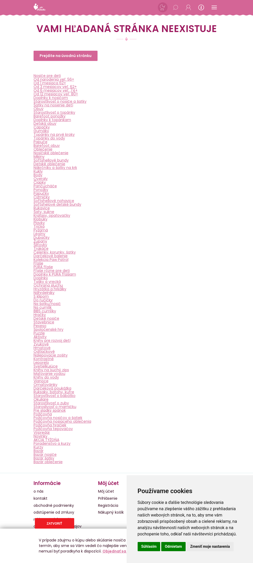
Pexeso (40, 325)
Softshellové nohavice (54, 200)
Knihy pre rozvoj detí (52, 340)
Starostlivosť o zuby (51, 403)
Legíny (39, 233)
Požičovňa (43, 414)
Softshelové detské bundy (57, 204)
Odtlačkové (44, 351)
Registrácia (108, 505)
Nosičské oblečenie (51, 153)
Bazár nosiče (45, 454)
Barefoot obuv (47, 145)
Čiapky (40, 182)
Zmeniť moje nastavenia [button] (210, 546)
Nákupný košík (111, 512)
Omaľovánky (45, 384)
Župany (40, 241)
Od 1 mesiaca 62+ (50, 83)
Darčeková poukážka (52, 388)
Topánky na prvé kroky (54, 134)
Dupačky (42, 237)
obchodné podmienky (54, 505)
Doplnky (41, 278)
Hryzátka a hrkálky (50, 289)
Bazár (39, 450)
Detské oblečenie (49, 164)
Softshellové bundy (51, 160)
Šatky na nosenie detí (53, 105)
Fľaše (38, 263)
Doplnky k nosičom (51, 97)
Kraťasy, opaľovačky (52, 215)
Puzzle (39, 333)
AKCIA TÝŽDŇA (46, 439)
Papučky (41, 193)
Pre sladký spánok (50, 410)
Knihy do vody (46, 377)
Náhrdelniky (44, 292)
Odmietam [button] (173, 546)
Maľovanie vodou (49, 373)
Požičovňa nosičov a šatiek (58, 417)
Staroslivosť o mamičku (55, 406)
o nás (39, 491)
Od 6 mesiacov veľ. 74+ (56, 90)
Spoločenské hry (48, 329)
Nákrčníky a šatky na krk (55, 167)
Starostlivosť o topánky (54, 112)
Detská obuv (45, 123)
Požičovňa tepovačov (53, 428)
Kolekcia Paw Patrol (51, 259)
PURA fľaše (43, 267)
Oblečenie (43, 149)
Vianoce (41, 381)
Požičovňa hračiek (50, 425)
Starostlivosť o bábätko (55, 395)
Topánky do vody (49, 138)
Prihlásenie (107, 498)
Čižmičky (42, 197)
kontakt (40, 498)
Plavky (39, 222)
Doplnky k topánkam (52, 119)
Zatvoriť (54, 523)
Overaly (41, 178)
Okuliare (41, 399)
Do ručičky (43, 300)
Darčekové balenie (51, 256)
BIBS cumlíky (45, 311)
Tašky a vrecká (47, 281)
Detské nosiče (46, 318)
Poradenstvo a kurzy (52, 443)
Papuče (40, 141)
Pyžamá (41, 230)
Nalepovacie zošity (51, 355)
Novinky (40, 436)
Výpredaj (42, 432)
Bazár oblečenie (48, 461)
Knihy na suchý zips (51, 370)
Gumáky (41, 130)
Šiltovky (40, 244)
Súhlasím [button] (149, 546)
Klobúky (40, 219)
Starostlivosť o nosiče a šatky (60, 101)
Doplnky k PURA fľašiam (55, 274)
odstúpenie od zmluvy (54, 512)
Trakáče (41, 248)
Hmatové (42, 347)
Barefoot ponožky (50, 116)
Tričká (39, 226)
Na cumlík (43, 307)
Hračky (40, 314)
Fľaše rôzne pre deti (52, 270)
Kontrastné (44, 358)
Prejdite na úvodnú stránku (65, 55)
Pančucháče (45, 186)
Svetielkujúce (46, 366)
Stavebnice (44, 322)
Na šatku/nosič (47, 303)
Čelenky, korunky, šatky (55, 252)
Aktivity (40, 336)
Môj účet (106, 491)
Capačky (42, 127)
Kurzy (38, 447)
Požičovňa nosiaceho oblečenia (62, 421)
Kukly (38, 171)
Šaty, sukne (44, 211)
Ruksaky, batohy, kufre (54, 392)
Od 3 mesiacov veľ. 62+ (55, 86)
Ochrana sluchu (48, 285)
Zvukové (41, 344)
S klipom (41, 296)
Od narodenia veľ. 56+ (54, 79)
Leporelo (41, 362)
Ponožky (41, 189)
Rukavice (42, 208)
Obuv (39, 108)
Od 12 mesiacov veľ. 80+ (56, 94)
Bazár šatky (44, 458)
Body (38, 175)
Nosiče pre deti (47, 75)
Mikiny (39, 156)
